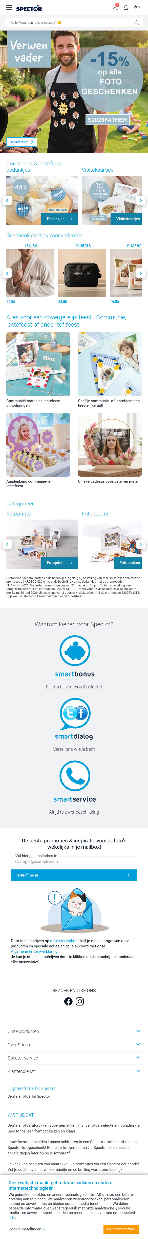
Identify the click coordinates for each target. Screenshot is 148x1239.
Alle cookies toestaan (121, 1229)
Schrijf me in (27, 875)
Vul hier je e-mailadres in (36, 856)
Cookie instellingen (27, 1229)
